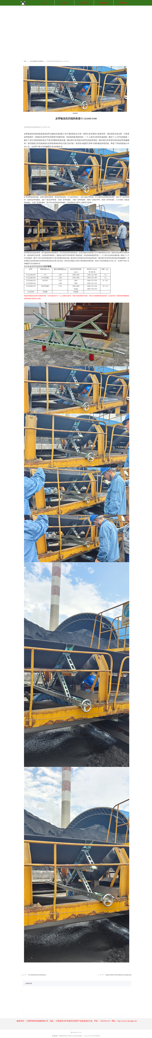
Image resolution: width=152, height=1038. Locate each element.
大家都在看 (28, 983)
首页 (25, 61)
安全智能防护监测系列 (37, 61)
